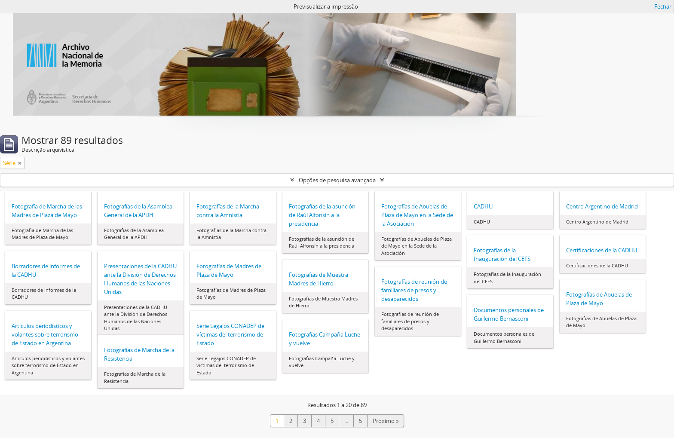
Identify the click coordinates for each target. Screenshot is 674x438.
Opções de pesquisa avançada (337, 180)
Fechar (662, 6)
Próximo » (385, 421)
